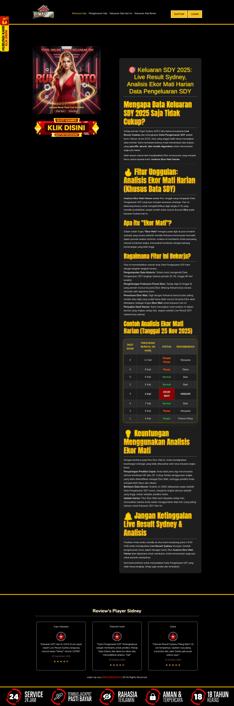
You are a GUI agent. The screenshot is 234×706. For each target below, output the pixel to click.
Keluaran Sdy (79, 13)
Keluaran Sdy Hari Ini (121, 13)
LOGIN (195, 14)
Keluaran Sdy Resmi (145, 13)
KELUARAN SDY (112, 677)
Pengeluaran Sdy (98, 13)
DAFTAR (179, 14)
